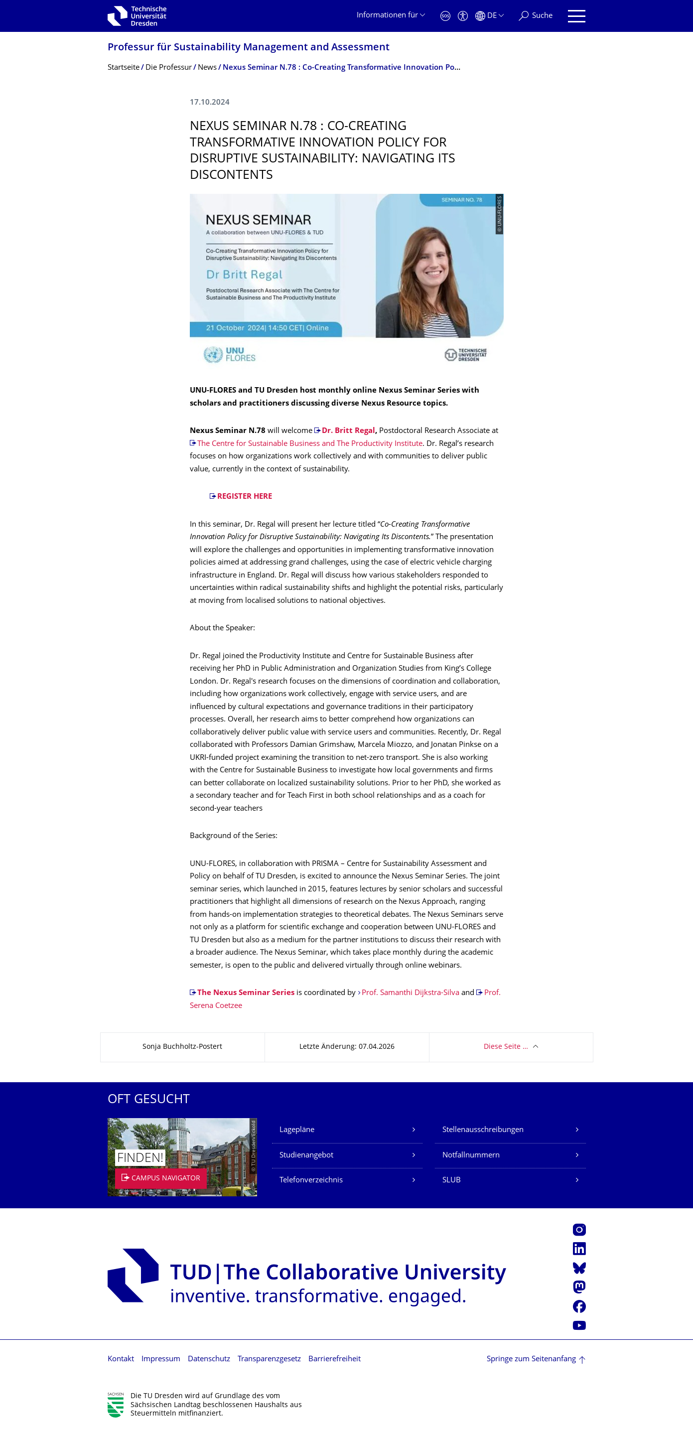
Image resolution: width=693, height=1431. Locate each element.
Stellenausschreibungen (483, 1130)
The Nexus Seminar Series (245, 993)
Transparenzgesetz (269, 1359)
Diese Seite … (506, 1047)
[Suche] (536, 16)
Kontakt (121, 1359)
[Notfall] (445, 16)
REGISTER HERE (244, 497)
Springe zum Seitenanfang (531, 1359)
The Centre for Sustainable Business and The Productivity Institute (309, 444)
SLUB (451, 1180)
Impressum (160, 1359)
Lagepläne (296, 1130)
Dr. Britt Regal (348, 431)
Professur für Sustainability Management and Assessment (249, 48)
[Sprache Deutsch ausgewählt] (489, 16)
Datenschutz (209, 1359)
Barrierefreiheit (334, 1359)
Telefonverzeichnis (311, 1180)
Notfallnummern (471, 1155)
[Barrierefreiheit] (462, 16)
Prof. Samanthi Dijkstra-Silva (410, 993)
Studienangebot (306, 1155)
